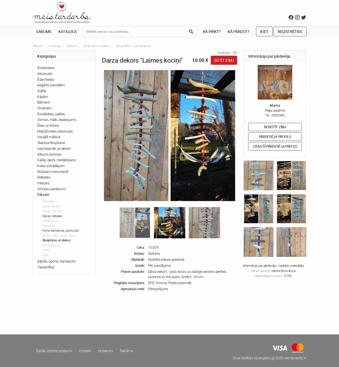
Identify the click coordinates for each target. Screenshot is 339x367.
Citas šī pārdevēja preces (275, 146)
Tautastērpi (45, 266)
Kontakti (85, 350)
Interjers (43, 182)
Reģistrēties (290, 31)
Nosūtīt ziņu (275, 127)
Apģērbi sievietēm (51, 84)
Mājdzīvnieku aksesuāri (55, 131)
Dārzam (72, 46)
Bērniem (43, 102)
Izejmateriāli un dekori (54, 148)
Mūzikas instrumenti (52, 171)
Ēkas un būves (48, 125)
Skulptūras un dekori (96, 46)
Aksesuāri (45, 73)
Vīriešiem (44, 108)
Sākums (43, 31)
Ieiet (264, 31)
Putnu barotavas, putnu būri (60, 230)
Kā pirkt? (212, 31)
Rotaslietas (45, 67)
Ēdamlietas (45, 79)
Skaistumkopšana (51, 142)
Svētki (41, 90)
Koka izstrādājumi (51, 165)
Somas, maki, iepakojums (57, 119)
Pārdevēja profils (275, 136)
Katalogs (67, 31)
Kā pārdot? (238, 31)
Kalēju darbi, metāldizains (56, 159)
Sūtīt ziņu (224, 60)
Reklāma (126, 350)
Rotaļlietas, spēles (51, 113)
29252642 (278, 115)
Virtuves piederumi (51, 188)
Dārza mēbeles (52, 216)
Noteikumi (105, 350)
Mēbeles (44, 177)
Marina (275, 105)
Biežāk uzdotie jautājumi (54, 350)
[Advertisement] (100, 313)
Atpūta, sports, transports (56, 261)
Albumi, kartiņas (49, 154)
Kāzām (42, 96)
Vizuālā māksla (48, 136)
